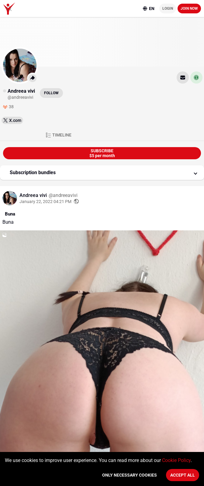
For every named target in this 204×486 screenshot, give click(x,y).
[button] (102, 172)
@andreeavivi (63, 195)
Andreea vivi (33, 195)
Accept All (182, 475)
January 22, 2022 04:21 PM (45, 201)
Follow (51, 93)
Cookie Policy (176, 460)
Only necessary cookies (129, 475)
